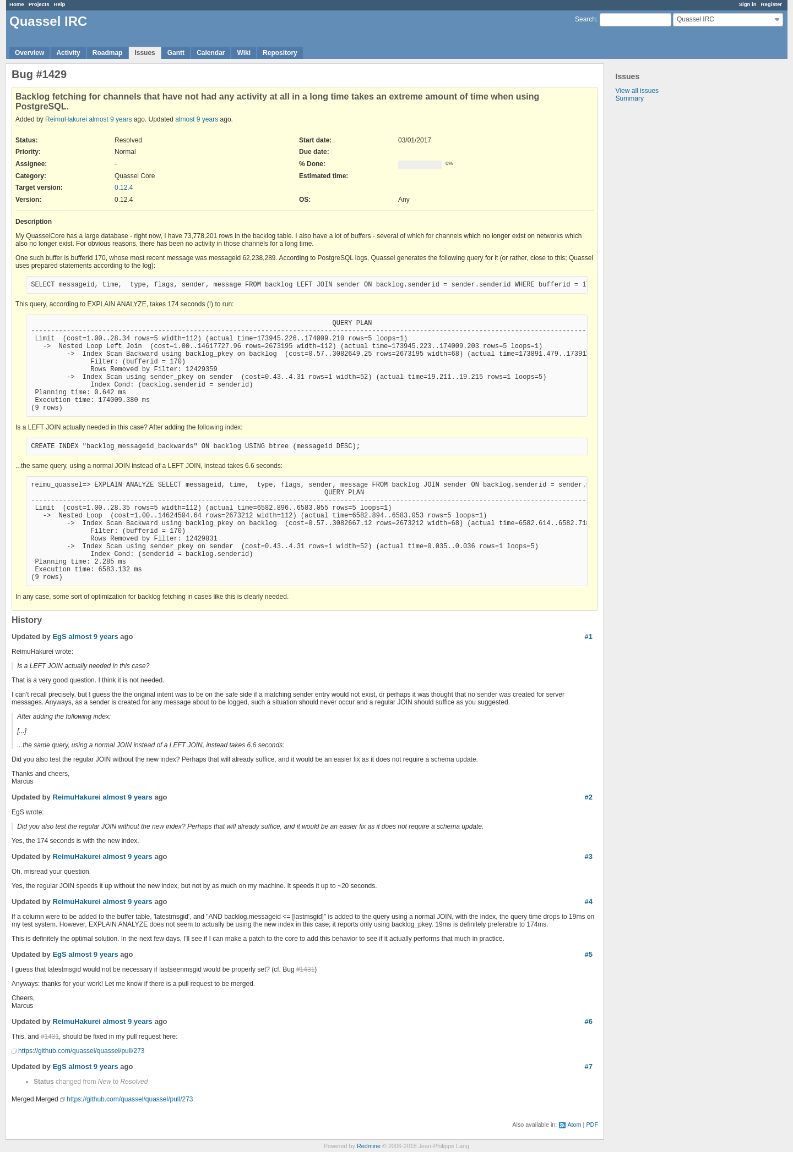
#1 (589, 636)
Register (771, 4)
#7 (589, 1066)
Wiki (244, 53)
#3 (589, 856)
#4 (589, 901)
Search (585, 19)
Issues (144, 53)
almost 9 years (110, 119)
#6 (589, 1021)
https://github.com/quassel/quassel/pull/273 (81, 1051)
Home (16, 4)
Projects (39, 4)
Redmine (369, 1146)
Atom (574, 1124)
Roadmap (108, 53)
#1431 (305, 969)
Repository (280, 53)
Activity (68, 53)
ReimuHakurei (66, 119)
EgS (59, 636)
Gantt (175, 53)
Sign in (748, 4)
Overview (29, 53)
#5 (589, 954)
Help (60, 4)
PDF (592, 1124)
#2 (589, 797)
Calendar (211, 53)
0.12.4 (124, 187)
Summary (630, 98)
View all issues (637, 91)
